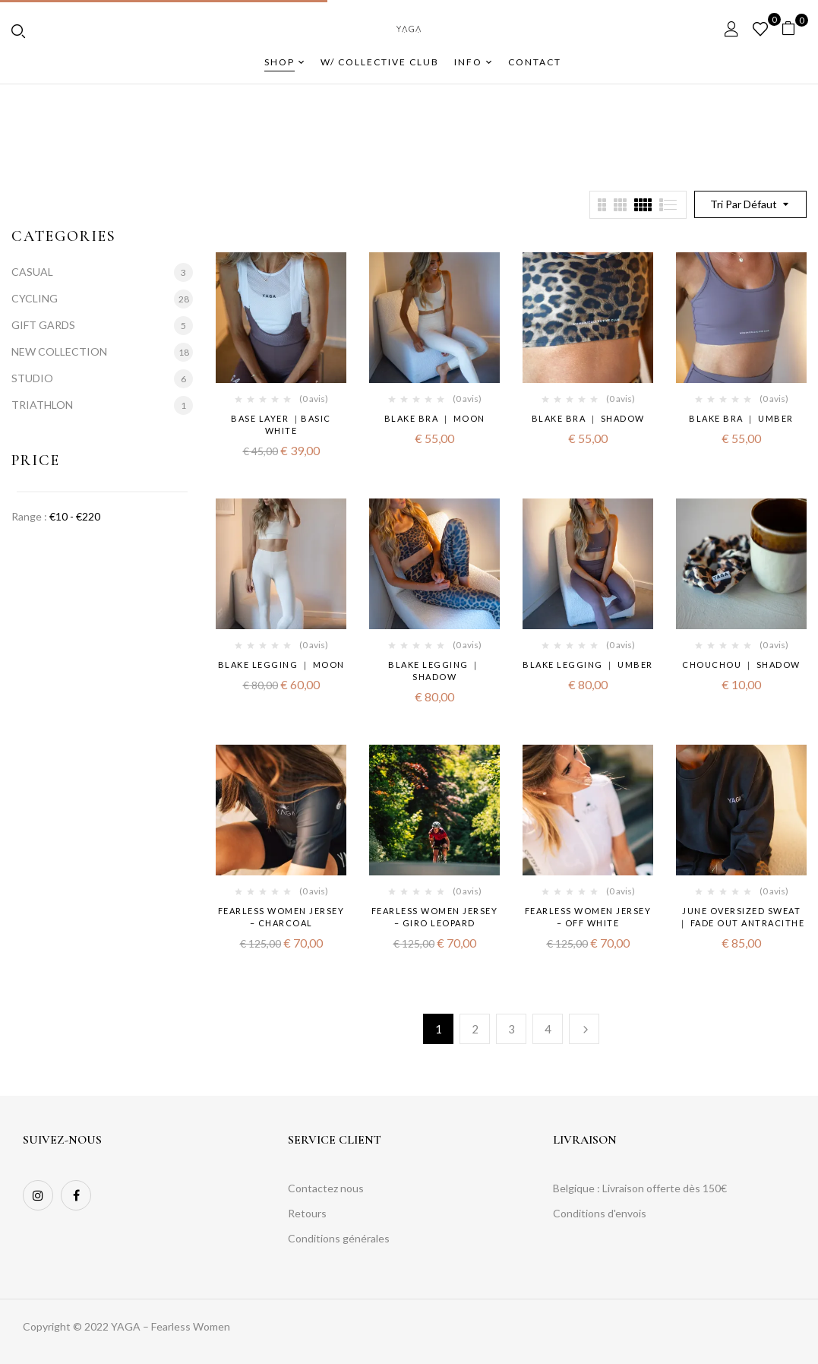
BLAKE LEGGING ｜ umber (588, 664)
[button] (794, 28)
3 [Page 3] (511, 1029)
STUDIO (32, 378)
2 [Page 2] (475, 1029)
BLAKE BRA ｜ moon (434, 418)
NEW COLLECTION (59, 351)
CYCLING (34, 298)
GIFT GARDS (43, 324)
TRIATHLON (42, 404)
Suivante (584, 1029)
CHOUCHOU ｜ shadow (741, 664)
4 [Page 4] (548, 1029)
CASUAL (32, 271)
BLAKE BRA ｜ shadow (588, 418)
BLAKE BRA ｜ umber (741, 418)
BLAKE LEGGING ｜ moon (281, 664)
